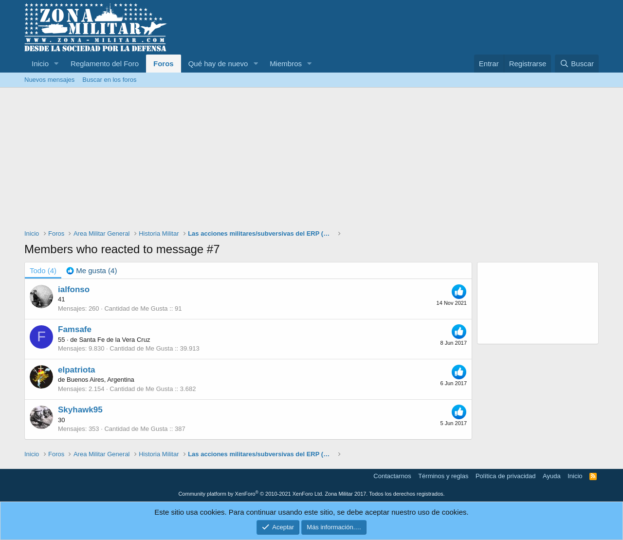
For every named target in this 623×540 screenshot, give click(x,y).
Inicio (40, 63)
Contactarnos (392, 476)
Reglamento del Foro (105, 63)
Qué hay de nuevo (218, 63)
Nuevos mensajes (49, 79)
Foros (163, 63)
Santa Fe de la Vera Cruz (114, 339)
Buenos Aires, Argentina (100, 379)
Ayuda (552, 476)
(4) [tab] (43, 270)
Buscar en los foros (109, 79)
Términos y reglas (443, 476)
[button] (56, 64)
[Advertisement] (311, 161)
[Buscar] (577, 64)
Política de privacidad (506, 476)
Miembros (286, 63)
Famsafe (75, 329)
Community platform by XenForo (250, 494)
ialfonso (74, 289)
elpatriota (76, 369)
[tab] (91, 270)
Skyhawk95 (80, 409)
